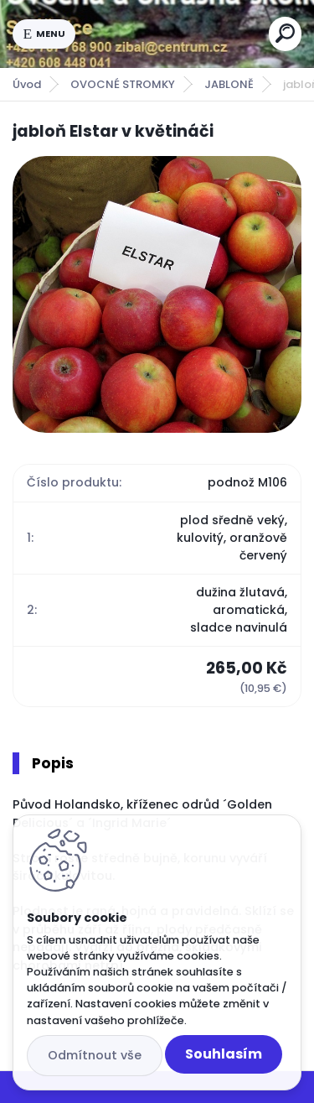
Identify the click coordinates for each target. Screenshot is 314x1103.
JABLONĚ (229, 84)
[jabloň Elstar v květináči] (157, 294)
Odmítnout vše (95, 1055)
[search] (285, 33)
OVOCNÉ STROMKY (122, 84)
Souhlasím (223, 1054)
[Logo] (172, 33)
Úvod (27, 84)
